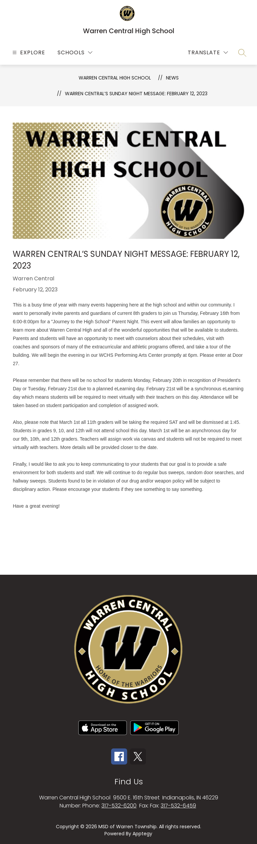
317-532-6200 (119, 805)
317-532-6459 (178, 805)
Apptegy (142, 833)
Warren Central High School (115, 77)
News (172, 77)
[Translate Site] (208, 52)
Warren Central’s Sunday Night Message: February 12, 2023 (136, 93)
